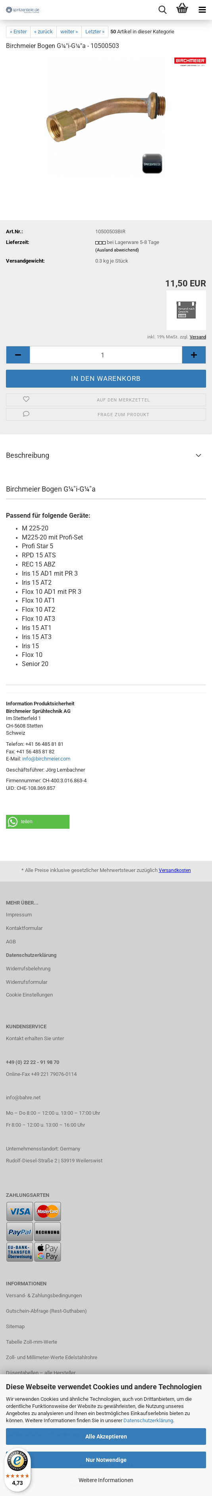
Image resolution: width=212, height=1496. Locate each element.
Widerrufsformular (26, 982)
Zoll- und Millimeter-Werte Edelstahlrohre (51, 1357)
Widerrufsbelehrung (28, 969)
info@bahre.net (23, 1097)
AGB (11, 942)
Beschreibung (27, 455)
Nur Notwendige (106, 1460)
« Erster (18, 32)
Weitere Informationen (106, 1480)
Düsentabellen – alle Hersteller (40, 1373)
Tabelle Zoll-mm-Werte (31, 1342)
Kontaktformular (24, 928)
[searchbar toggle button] (162, 10)
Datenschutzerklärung (148, 1420)
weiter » (69, 32)
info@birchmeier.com (46, 759)
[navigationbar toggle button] (202, 10)
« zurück (43, 32)
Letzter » (94, 32)
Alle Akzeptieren (106, 1436)
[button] (37, 822)
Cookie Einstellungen (29, 995)
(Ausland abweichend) (117, 250)
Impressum (19, 915)
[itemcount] (106, 355)
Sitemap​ (15, 1326)
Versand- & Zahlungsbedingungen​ (44, 1295)
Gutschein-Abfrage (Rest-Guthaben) (46, 1311)
